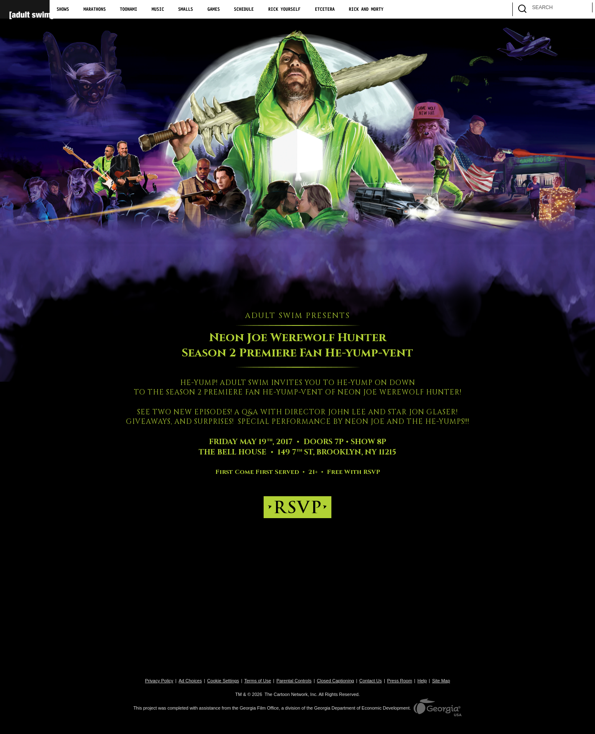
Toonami (128, 9)
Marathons (94, 9)
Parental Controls (294, 680)
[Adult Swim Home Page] (25, 9)
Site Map (441, 680)
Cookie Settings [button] (223, 680)
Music (158, 9)
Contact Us (370, 680)
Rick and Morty (366, 9)
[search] (582, 9)
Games (213, 9)
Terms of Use (257, 680)
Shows (63, 9)
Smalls (185, 9)
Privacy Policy (159, 680)
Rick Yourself (284, 9)
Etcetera (325, 9)
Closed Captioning (335, 680)
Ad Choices (190, 680)
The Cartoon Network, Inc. (290, 694)
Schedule (244, 9)
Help (422, 680)
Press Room (399, 680)
